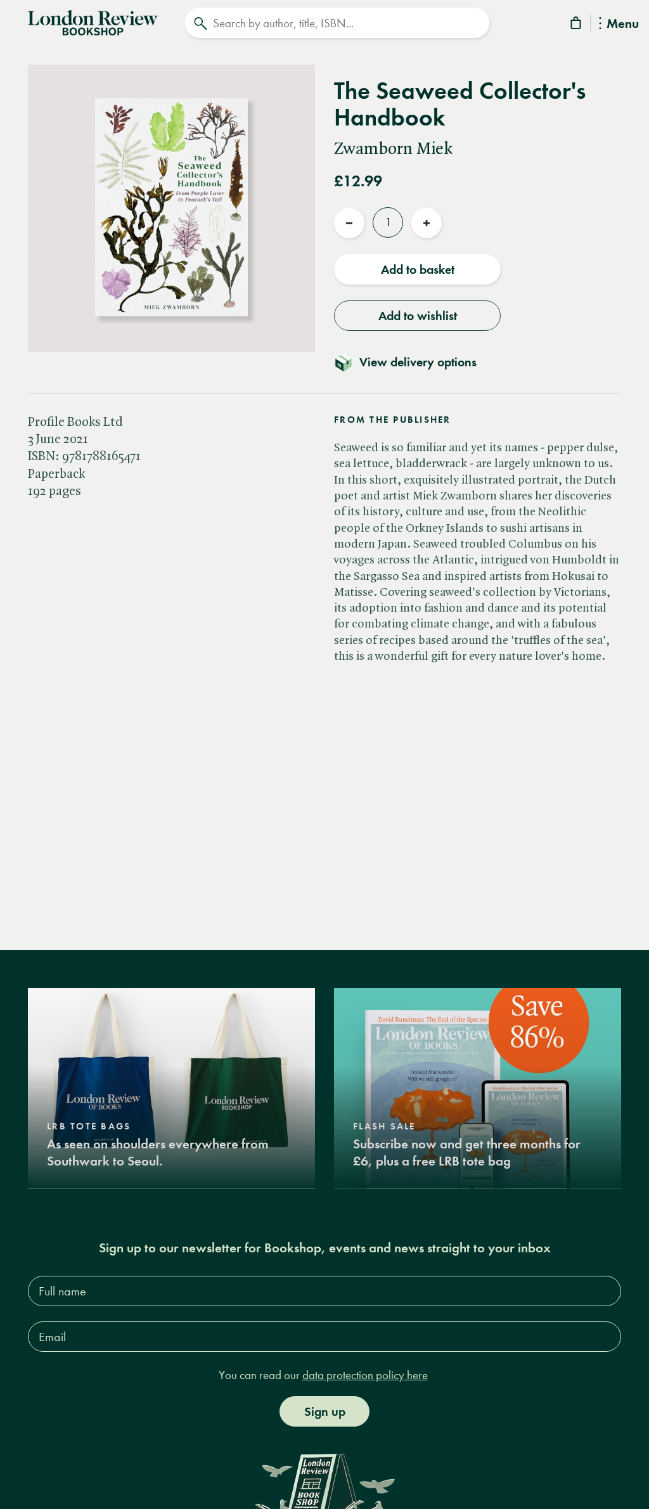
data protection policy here (365, 1375)
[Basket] (576, 25)
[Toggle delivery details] (413, 362)
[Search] (336, 23)
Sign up (324, 1411)
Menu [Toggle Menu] (619, 24)
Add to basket (417, 269)
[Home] (93, 21)
